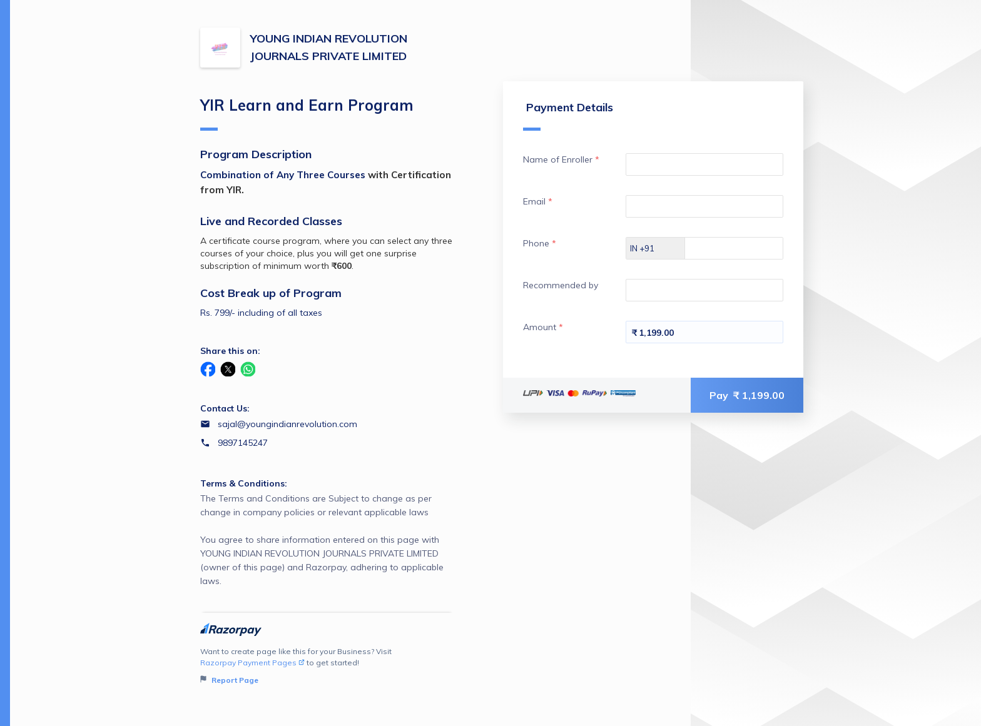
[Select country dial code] (655, 248)
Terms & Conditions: (243, 483)
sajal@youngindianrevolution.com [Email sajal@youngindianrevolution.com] (287, 424)
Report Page (229, 680)
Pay (747, 395)
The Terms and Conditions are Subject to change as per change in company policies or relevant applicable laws (327, 540)
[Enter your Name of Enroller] (704, 164)
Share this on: (230, 350)
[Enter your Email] (704, 206)
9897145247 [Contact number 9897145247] (243, 442)
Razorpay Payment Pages (252, 662)
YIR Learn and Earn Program (307, 113)
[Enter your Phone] (745, 248)
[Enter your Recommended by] (704, 290)
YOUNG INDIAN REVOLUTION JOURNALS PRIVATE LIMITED (328, 47)
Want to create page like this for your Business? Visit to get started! (327, 666)
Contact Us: (225, 408)
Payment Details (568, 115)
